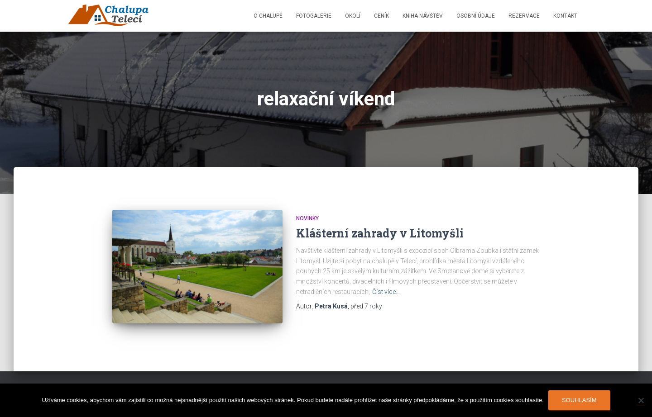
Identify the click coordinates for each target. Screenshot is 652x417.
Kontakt (565, 16)
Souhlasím (579, 400)
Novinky (307, 218)
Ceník (381, 16)
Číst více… (386, 291)
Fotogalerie (313, 16)
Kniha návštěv (423, 16)
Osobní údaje (475, 16)
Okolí (352, 16)
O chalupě (268, 16)
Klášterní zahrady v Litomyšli (380, 233)
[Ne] (640, 400)
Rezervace (524, 16)
